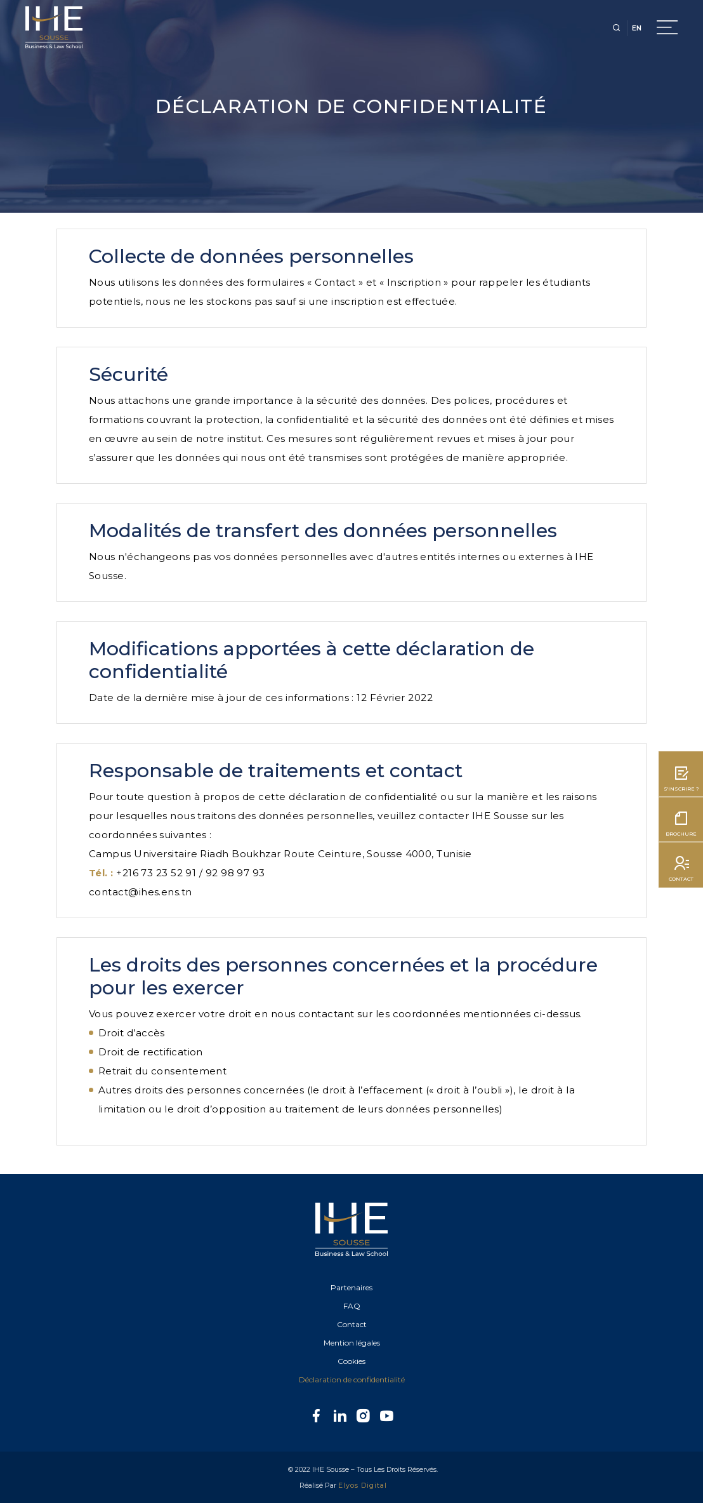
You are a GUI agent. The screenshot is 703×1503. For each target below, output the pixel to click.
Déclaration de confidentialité (352, 1379)
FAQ (351, 1306)
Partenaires (351, 1287)
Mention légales (352, 1342)
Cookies (351, 1361)
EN (636, 27)
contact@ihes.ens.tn (140, 892)
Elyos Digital (362, 1485)
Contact (352, 1324)
